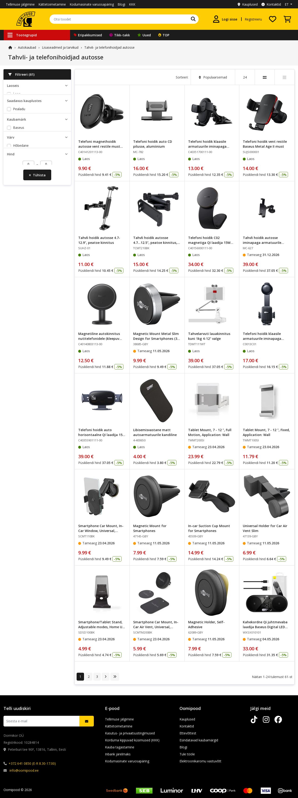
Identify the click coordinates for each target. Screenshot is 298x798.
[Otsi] (193, 19)
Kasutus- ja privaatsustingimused (130, 733)
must (17, 226)
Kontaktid (271, 4)
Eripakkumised (88, 35)
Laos (16, 94)
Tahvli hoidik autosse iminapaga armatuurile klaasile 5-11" (262, 242)
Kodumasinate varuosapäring (92, 4)
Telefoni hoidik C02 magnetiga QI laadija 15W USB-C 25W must (209, 242)
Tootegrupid (22, 35)
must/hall (20, 233)
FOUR (17, 180)
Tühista (37, 284)
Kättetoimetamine (52, 4)
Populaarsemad (213, 77)
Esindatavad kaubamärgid (198, 740)
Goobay (19, 187)
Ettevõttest (187, 733)
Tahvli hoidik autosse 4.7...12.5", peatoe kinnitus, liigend (155, 242)
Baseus (18, 174)
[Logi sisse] (225, 19)
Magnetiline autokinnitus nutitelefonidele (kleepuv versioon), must (99, 338)
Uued (144, 35)
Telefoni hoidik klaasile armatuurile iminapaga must (207, 146)
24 (245, 77)
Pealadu (19, 128)
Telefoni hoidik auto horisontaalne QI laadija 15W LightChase (101, 435)
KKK (132, 4)
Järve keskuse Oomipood (32, 142)
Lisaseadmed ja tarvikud (60, 47)
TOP (163, 35)
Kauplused (248, 4)
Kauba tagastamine (119, 747)
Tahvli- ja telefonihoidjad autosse (109, 47)
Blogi (121, 4)
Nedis (17, 201)
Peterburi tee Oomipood (31, 135)
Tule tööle (187, 754)
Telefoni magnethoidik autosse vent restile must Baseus (99, 146)
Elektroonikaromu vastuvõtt (200, 761)
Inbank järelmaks (118, 754)
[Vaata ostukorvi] (287, 19)
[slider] (8, 269)
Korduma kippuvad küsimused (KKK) (132, 740)
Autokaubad (27, 47)
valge (17, 240)
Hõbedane (21, 219)
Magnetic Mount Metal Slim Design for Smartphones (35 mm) (156, 338)
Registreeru (253, 19)
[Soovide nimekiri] (272, 19)
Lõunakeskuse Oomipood (32, 148)
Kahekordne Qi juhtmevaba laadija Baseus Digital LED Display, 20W (265, 627)
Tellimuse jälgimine (20, 4)
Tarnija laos (22, 100)
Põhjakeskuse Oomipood (32, 155)
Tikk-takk (119, 35)
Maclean (19, 194)
